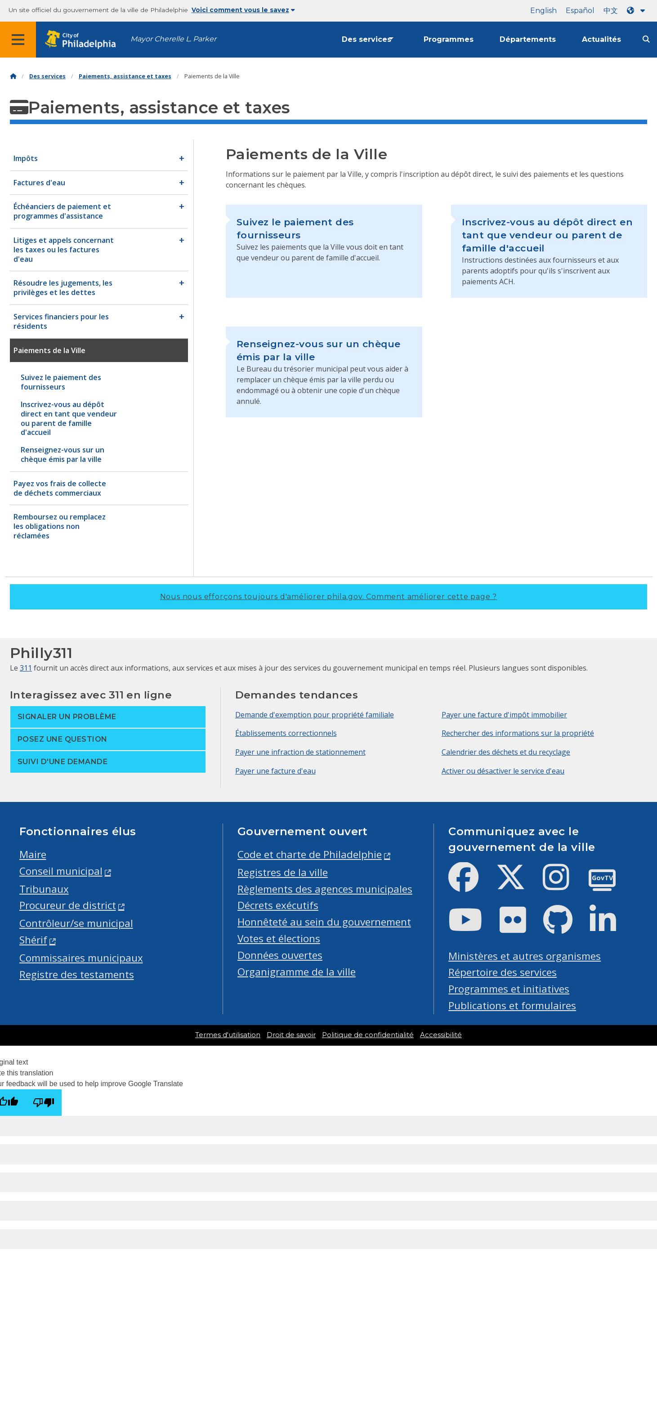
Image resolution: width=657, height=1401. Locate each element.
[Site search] (646, 39)
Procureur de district (67, 905)
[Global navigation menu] (18, 40)
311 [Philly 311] (26, 668)
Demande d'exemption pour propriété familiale (314, 715)
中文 (610, 10)
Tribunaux (44, 889)
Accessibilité (441, 1035)
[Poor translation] (44, 1102)
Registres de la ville (282, 872)
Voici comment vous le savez (243, 9)
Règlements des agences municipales (324, 889)
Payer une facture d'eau (275, 771)
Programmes (449, 39)
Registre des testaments (76, 974)
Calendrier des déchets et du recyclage (506, 752)
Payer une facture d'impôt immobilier (504, 715)
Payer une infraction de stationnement (300, 752)
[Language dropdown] (637, 10)
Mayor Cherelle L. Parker (173, 39)
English (543, 10)
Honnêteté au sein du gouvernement (324, 922)
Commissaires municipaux (81, 958)
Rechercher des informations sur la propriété (518, 733)
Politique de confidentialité (368, 1035)
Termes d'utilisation (227, 1035)
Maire (32, 854)
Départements (528, 39)
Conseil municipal (61, 871)
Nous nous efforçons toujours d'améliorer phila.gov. (328, 596)
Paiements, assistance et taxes (125, 76)
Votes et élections (278, 938)
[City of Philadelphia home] (83, 39)
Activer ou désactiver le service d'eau (503, 771)
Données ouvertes (279, 955)
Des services (366, 39)
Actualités (601, 39)
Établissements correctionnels (286, 733)
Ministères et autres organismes (524, 956)
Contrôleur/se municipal (76, 923)
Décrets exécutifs (277, 905)
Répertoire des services (502, 972)
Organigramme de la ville (296, 972)
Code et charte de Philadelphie (309, 854)
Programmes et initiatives (508, 989)
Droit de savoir (291, 1035)
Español (580, 10)
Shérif (33, 940)
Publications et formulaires (512, 1005)
